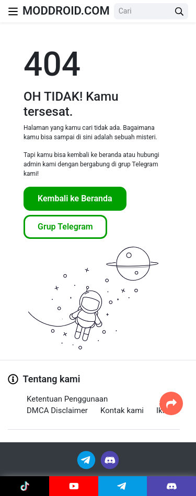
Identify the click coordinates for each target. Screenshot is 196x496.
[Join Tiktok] (24, 486)
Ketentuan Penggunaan (67, 399)
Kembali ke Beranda (75, 198)
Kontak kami (122, 410)
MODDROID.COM (66, 10)
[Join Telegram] (87, 459)
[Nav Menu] (13, 11)
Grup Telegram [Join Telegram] (65, 227)
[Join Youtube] (73, 486)
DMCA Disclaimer (57, 410)
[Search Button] (179, 11)
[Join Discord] (109, 459)
